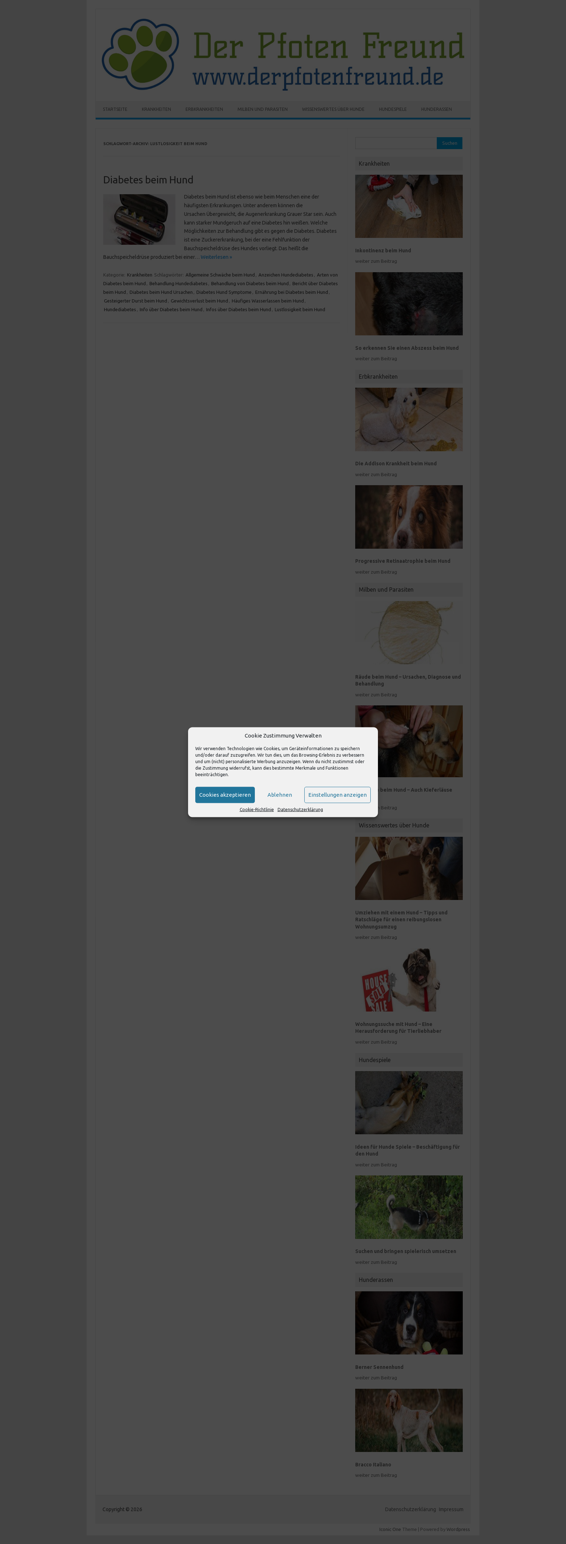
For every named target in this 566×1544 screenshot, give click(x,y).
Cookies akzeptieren (225, 795)
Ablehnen (279, 795)
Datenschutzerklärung (300, 809)
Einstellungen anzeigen (337, 795)
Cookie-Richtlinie (257, 809)
